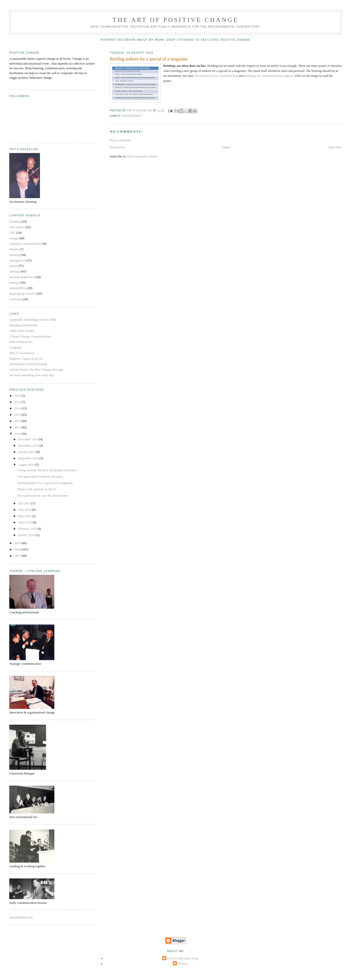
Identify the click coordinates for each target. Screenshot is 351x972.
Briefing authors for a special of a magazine (45, 483)
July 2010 (24, 503)
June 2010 (25, 509)
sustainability (17, 288)
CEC (12, 232)
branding (14, 221)
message (14, 271)
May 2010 (25, 516)
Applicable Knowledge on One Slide (32, 319)
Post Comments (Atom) (142, 156)
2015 (17, 402)
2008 (17, 549)
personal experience (22, 277)
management (132, 116)
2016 (17, 395)
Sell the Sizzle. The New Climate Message (36, 369)
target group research (22, 293)
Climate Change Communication (30, 336)
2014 (17, 408)
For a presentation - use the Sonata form (42, 495)
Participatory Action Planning (28, 364)
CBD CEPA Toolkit (21, 331)
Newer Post (117, 147)
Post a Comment (120, 140)
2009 (17, 543)
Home (226, 147)
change (13, 238)
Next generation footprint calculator (40, 476)
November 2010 (28, 445)
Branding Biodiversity (23, 325)
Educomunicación (20, 342)
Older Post (334, 147)
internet (14, 249)
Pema (183, 963)
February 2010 (27, 528)
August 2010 (26, 464)
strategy (14, 282)
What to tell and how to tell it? (36, 489)
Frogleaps (15, 347)
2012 (17, 421)
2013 (17, 414)
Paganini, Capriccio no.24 (25, 358)
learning (14, 255)
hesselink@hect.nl (20, 917)
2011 (17, 427)
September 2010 (28, 458)
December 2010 (28, 439)
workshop (15, 299)
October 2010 (27, 452)
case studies (16, 227)
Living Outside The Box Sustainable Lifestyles (47, 470)
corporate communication (25, 243)
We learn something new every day (31, 375)
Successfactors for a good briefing (217, 75)
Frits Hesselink (183, 958)
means (13, 266)
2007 (17, 556)
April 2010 (25, 522)
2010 (17, 433)
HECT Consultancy (21, 353)
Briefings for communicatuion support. (269, 75)
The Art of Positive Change (175, 19)
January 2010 (27, 535)
